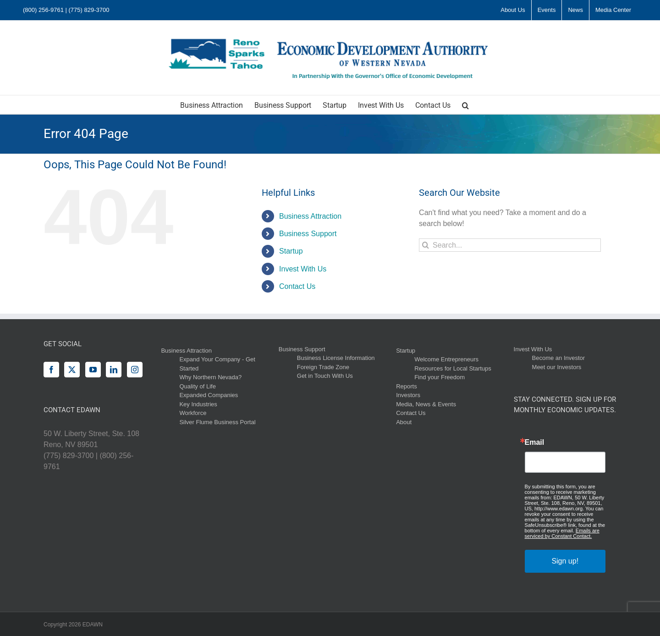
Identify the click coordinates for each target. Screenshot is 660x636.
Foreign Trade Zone (323, 367)
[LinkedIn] (113, 369)
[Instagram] (135, 369)
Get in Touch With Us (325, 375)
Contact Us (297, 286)
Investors (408, 395)
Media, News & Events (426, 404)
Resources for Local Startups (452, 368)
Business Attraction (310, 216)
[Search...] (510, 245)
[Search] (425, 245)
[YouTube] (93, 369)
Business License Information (336, 357)
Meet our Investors (557, 367)
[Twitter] (72, 369)
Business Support (307, 234)
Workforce (192, 412)
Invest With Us (302, 269)
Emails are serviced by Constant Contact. (562, 533)
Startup (291, 251)
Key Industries (198, 404)
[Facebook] (51, 369)
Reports (406, 386)
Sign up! (564, 561)
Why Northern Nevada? (210, 377)
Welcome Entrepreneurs (446, 359)
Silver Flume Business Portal (217, 422)
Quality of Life (197, 386)
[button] (465, 104)
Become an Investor (558, 357)
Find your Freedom (439, 377)
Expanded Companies (208, 395)
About (404, 422)
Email (534, 442)
